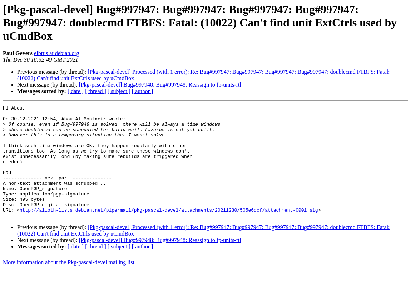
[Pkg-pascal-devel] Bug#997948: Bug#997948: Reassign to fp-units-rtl (160, 85)
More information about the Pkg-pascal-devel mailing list (68, 284)
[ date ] (76, 91)
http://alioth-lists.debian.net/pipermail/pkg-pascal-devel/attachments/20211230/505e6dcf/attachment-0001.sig (169, 231)
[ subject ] (119, 91)
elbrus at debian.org (56, 53)
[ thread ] (95, 91)
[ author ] (142, 91)
